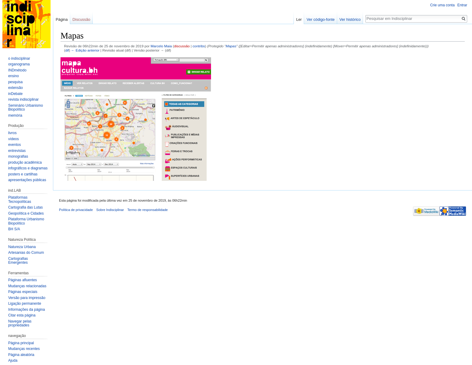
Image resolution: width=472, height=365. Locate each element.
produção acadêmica (25, 162)
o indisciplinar (19, 58)
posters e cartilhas (22, 174)
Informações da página (26, 309)
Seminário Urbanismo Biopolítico (25, 107)
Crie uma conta (442, 5)
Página (62, 19)
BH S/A (14, 229)
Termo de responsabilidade (147, 210)
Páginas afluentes (22, 280)
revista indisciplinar (23, 99)
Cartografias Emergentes (18, 260)
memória (15, 115)
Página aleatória (21, 355)
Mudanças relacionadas (27, 286)
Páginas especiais (22, 292)
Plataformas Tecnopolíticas (19, 199)
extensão (15, 88)
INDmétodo (17, 70)
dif (67, 50)
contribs (199, 46)
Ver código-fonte (320, 19)
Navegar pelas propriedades (19, 323)
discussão (182, 46)
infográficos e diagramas (28, 168)
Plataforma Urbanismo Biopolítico (26, 221)
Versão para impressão (26, 298)
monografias (18, 156)
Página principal (21, 343)
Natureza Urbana (22, 247)
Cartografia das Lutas (25, 207)
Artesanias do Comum (26, 252)
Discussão (81, 19)
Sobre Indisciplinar (110, 210)
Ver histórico (350, 19)
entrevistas (17, 151)
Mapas (231, 46)
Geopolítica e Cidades (26, 213)
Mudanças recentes (24, 349)
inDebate (15, 94)
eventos (14, 145)
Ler (299, 19)
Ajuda (12, 360)
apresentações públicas (27, 180)
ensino (13, 76)
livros (12, 133)
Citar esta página (22, 315)
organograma (19, 64)
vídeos (13, 139)
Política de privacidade (76, 210)
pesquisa (15, 82)
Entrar (462, 5)
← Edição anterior (85, 50)
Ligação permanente (24, 303)
